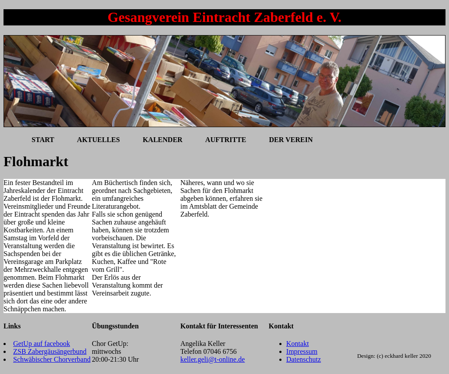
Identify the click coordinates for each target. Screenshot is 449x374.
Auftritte (225, 139)
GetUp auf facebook (41, 343)
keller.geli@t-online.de (212, 359)
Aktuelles (98, 139)
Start (43, 139)
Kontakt (297, 343)
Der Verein (291, 139)
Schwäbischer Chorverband (51, 359)
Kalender (162, 139)
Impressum (301, 351)
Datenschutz (303, 359)
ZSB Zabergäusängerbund (49, 351)
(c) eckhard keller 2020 (404, 356)
